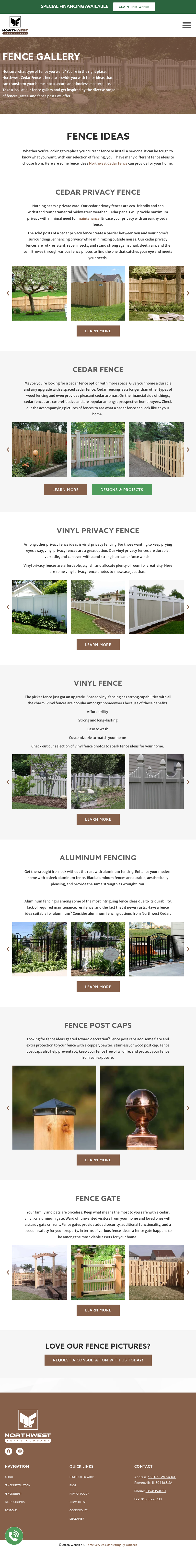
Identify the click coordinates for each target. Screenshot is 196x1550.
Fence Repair (13, 1493)
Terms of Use (77, 1502)
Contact (143, 1466)
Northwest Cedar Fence (108, 163)
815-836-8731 (156, 1491)
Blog (72, 1485)
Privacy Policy (79, 1493)
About (9, 1477)
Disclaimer (76, 1518)
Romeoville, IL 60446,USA (153, 1483)
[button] (187, 25)
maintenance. (89, 218)
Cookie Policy (78, 1510)
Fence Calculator (81, 1477)
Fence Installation (17, 1485)
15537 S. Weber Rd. (162, 1477)
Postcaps (11, 1510)
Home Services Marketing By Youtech (111, 1545)
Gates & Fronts (15, 1502)
